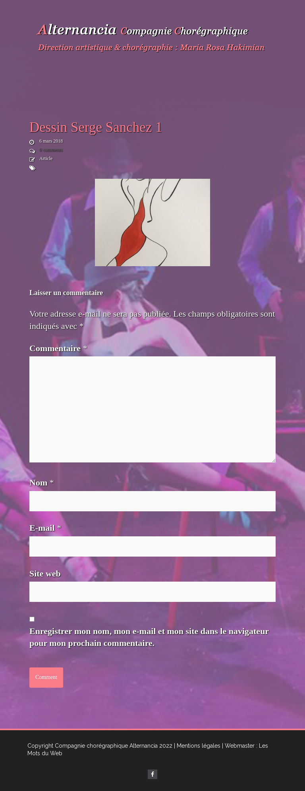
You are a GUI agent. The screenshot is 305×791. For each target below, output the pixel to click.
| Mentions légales (197, 746)
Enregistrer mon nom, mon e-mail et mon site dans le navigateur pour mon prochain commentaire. (149, 637)
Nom (41, 482)
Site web (45, 573)
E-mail (45, 528)
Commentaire (58, 348)
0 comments (50, 150)
